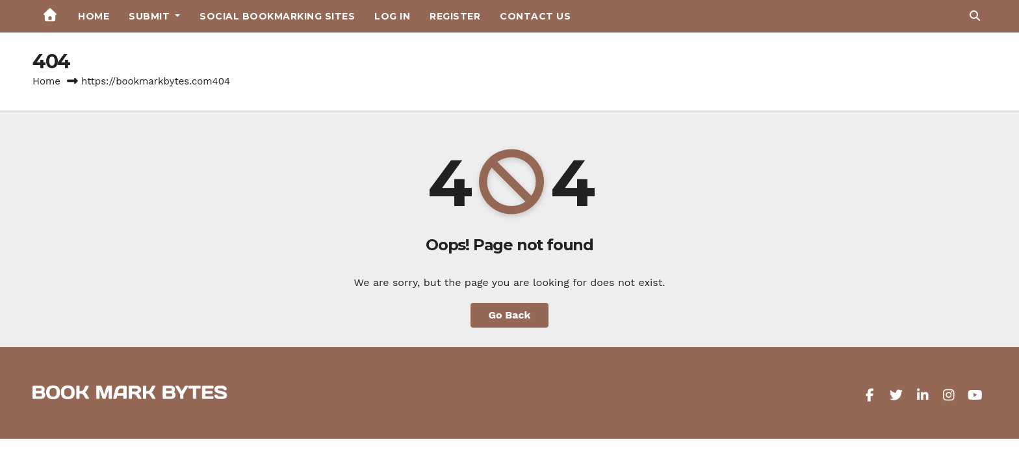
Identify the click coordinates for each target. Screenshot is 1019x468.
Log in (392, 16)
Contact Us (535, 16)
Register (455, 16)
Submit (154, 16)
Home (93, 16)
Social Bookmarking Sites (277, 16)
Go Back (510, 315)
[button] (974, 16)
